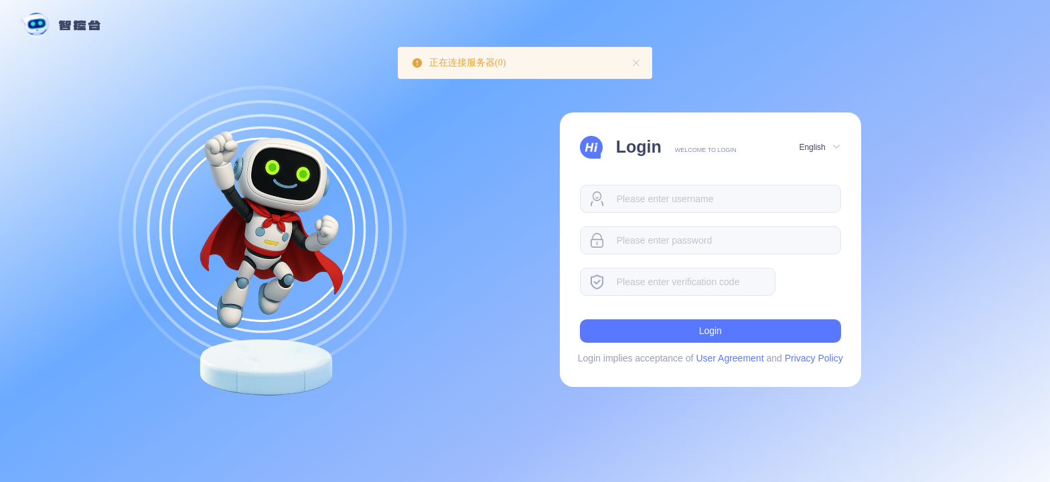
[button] (818, 146)
